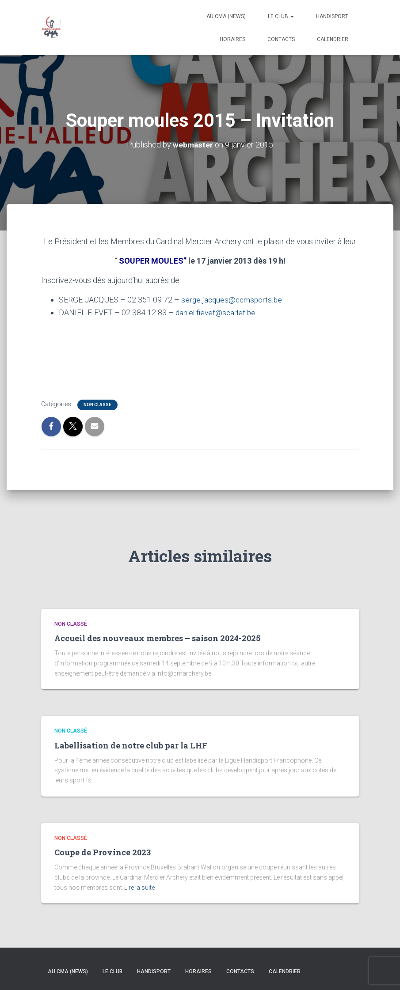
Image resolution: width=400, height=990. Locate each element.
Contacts (281, 39)
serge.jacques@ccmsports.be (232, 299)
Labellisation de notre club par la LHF (130, 745)
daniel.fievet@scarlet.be (216, 312)
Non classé (97, 404)
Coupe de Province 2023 (102, 852)
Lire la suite (139, 887)
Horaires (232, 39)
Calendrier (332, 39)
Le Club (281, 16)
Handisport (332, 16)
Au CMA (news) (226, 16)
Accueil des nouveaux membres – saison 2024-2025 (157, 638)
